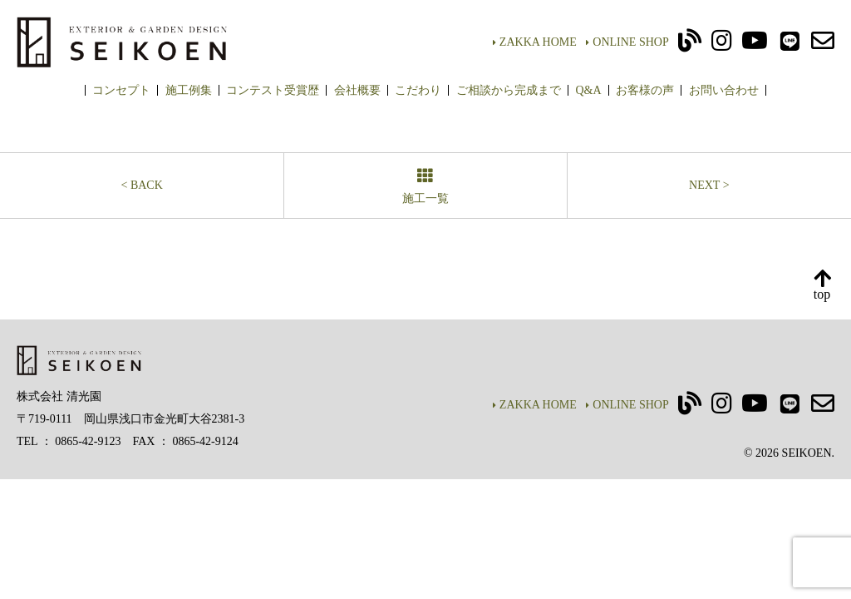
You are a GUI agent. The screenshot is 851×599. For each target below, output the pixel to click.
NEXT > (709, 185)
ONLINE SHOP (627, 42)
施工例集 (188, 90)
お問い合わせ (724, 90)
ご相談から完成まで (508, 90)
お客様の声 (645, 90)
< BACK (142, 185)
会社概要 (357, 90)
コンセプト (121, 90)
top (821, 285)
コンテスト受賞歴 (272, 90)
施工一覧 (425, 187)
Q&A (588, 90)
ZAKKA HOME (535, 42)
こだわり (418, 90)
